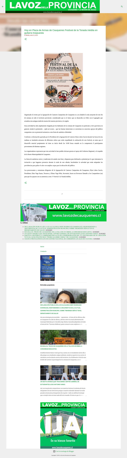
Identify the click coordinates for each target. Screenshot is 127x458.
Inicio (42, 246)
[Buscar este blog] (115, 6)
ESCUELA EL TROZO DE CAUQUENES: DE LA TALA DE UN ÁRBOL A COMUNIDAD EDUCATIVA (58, 232)
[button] (25, 39)
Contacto (43, 251)
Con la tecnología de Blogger (63, 451)
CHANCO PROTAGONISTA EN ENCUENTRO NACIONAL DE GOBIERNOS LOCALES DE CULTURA (58, 239)
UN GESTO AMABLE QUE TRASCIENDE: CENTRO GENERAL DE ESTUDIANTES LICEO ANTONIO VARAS (61, 233)
